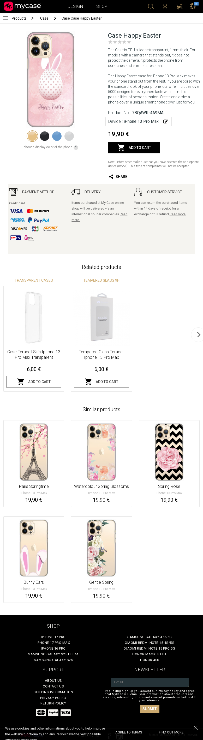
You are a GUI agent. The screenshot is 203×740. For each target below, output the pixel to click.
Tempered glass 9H (101, 280)
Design (75, 6)
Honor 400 (149, 660)
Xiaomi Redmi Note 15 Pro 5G (149, 648)
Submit (149, 709)
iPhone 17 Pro (53, 637)
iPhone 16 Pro (53, 648)
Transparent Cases (34, 280)
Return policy (53, 703)
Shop (102, 6)
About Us (53, 681)
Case (44, 18)
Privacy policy (53, 698)
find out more (171, 732)
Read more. (178, 214)
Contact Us (53, 686)
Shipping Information (53, 692)
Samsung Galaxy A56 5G (149, 637)
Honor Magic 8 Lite (149, 654)
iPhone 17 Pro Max (53, 643)
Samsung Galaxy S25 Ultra (53, 654)
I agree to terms (128, 732)
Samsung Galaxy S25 (53, 660)
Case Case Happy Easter (82, 18)
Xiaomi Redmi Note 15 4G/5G (149, 643)
